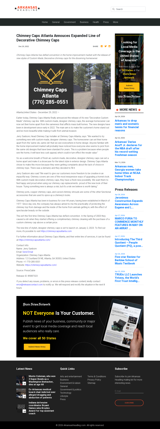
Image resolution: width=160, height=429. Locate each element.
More (115, 22)
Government (70, 22)
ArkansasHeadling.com (75, 425)
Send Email (27, 251)
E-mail (118, 391)
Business (84, 22)
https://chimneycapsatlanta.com (56, 231)
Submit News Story (129, 86)
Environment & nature (70, 383)
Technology (65, 392)
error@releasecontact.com (29, 284)
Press (106, 22)
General (55, 22)
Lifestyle (64, 396)
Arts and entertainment (71, 376)
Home (46, 21)
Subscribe (129, 403)
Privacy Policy (94, 379)
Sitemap (91, 383)
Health (96, 22)
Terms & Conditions (97, 376)
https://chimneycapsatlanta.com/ (34, 239)
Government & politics (70, 389)
